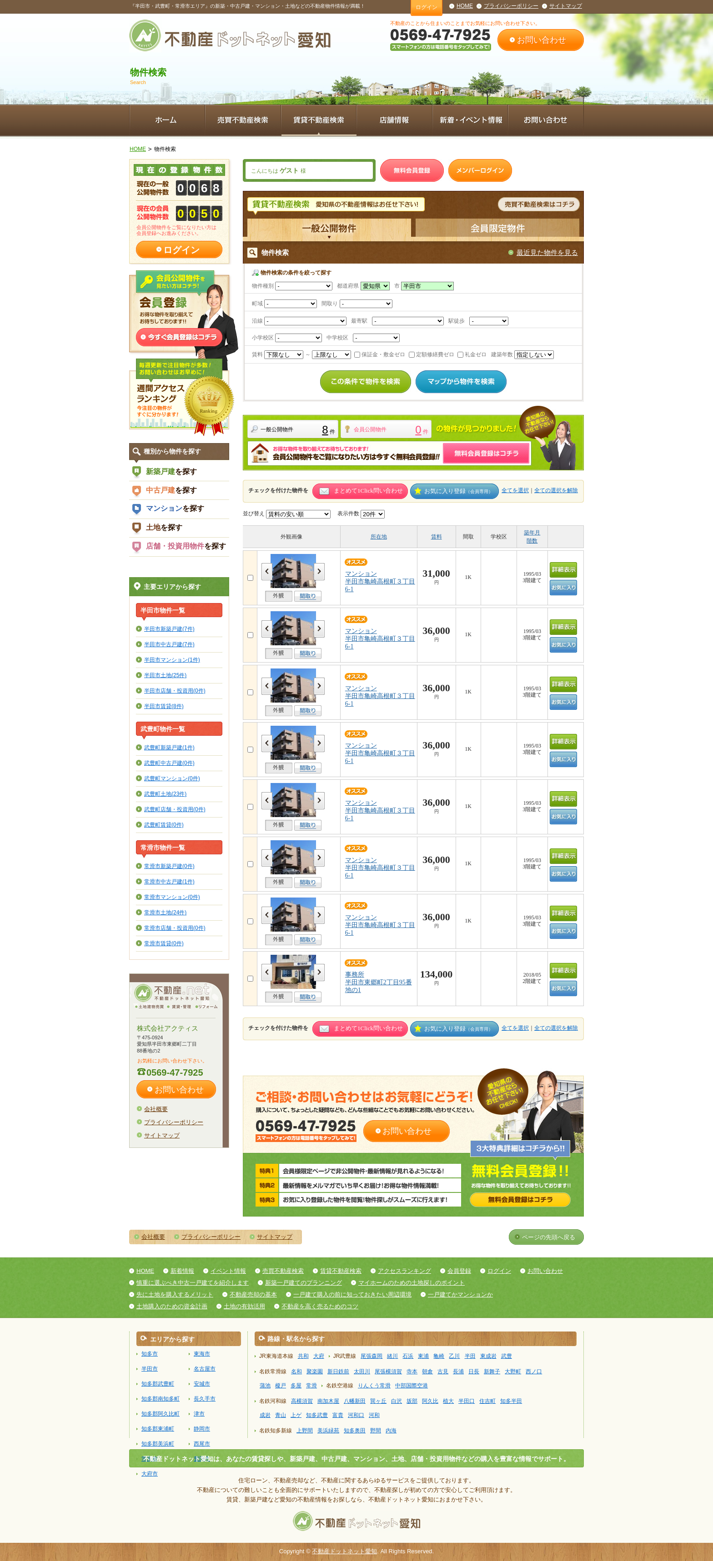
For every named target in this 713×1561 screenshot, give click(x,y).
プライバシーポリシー (511, 6)
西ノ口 (534, 1371)
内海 (391, 1430)
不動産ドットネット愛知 (344, 1551)
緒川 (392, 1356)
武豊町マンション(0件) (172, 778)
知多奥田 (355, 1430)
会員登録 (459, 1270)
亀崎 (438, 1356)
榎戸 (280, 1385)
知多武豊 (317, 1415)
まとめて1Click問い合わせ (368, 490)
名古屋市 (205, 1369)
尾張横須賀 (388, 1371)
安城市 (202, 1384)
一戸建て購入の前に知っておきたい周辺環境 (352, 1294)
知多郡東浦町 (157, 1429)
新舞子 (492, 1371)
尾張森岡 (371, 1356)
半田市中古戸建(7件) (169, 644)
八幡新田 (355, 1401)
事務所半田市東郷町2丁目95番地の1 (378, 982)
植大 (448, 1401)
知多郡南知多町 (160, 1399)
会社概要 (156, 1109)
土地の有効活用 (244, 1306)
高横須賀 (302, 1401)
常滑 (311, 1385)
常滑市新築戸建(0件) (169, 866)
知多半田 (511, 1401)
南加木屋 (328, 1401)
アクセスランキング (404, 1270)
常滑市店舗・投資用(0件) (175, 928)
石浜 (407, 1356)
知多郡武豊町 (157, 1384)
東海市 (202, 1354)
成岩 (265, 1415)
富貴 (337, 1415)
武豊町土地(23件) (165, 794)
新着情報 (182, 1270)
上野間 (304, 1430)
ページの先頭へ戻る (548, 1237)
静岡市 (202, 1429)
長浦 (458, 1371)
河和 (374, 1415)
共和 (303, 1356)
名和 (296, 1371)
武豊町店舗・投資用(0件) (175, 809)
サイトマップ (565, 6)
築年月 (532, 532)
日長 (473, 1371)
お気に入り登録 (458, 491)
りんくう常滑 (374, 1385)
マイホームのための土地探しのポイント (411, 1282)
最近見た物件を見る (547, 252)
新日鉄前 (338, 1371)
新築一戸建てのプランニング (303, 1282)
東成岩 (488, 1356)
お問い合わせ (541, 40)
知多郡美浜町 (157, 1444)
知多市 (149, 1354)
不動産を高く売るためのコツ (319, 1306)
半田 (470, 1356)
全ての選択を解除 (556, 490)
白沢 (396, 1401)
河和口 (356, 1415)
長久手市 (205, 1399)
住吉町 (487, 1401)
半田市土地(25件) (165, 675)
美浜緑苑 (328, 1430)
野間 (375, 1430)
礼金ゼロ (472, 354)
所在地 (379, 537)
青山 (280, 1415)
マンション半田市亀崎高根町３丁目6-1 (380, 581)
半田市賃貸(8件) (164, 706)
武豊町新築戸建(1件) (169, 747)
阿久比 (430, 1401)
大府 (318, 1356)
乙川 (454, 1356)
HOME (465, 6)
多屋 (296, 1385)
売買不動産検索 (283, 1270)
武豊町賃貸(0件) (164, 825)
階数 (532, 541)
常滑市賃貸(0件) (164, 943)
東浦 (423, 1356)
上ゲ (296, 1415)
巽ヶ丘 (378, 1401)
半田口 (466, 1401)
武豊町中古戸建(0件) (169, 763)
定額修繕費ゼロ (431, 354)
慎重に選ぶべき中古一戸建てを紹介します (192, 1282)
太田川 (362, 1371)
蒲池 (265, 1385)
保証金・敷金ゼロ (379, 354)
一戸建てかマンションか (460, 1294)
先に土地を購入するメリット (174, 1294)
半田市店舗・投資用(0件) (175, 690)
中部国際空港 (411, 1385)
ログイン (426, 7)
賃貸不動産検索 (341, 1270)
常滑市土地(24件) (165, 912)
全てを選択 (515, 490)
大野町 (513, 1371)
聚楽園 (314, 1371)
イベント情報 (228, 1270)
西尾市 (202, 1444)
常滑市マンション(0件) (172, 897)
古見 (442, 1371)
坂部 (412, 1401)
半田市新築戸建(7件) (169, 629)
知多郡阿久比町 (160, 1414)
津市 (199, 1414)
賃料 (436, 537)
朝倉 (427, 1371)
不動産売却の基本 (253, 1294)
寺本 (412, 1371)
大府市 (149, 1474)
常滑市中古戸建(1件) (169, 881)
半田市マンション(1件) (172, 660)
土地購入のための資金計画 (171, 1306)
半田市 (149, 1369)
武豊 (506, 1356)
